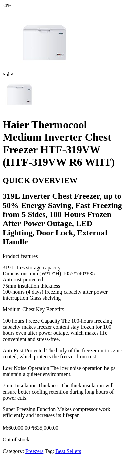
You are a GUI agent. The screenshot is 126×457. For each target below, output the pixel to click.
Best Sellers (68, 451)
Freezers (34, 451)
